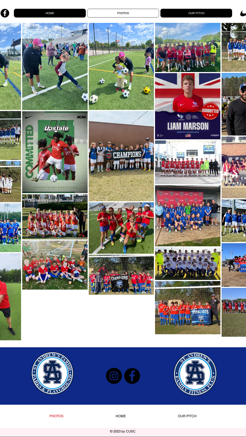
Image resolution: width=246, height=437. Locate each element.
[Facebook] (4, 13)
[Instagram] (114, 376)
